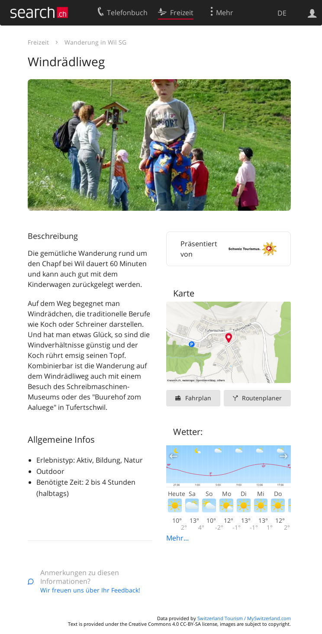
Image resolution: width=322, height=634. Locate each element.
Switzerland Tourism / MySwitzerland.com (244, 618)
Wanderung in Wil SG (95, 42)
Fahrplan (198, 398)
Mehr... (177, 538)
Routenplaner (262, 398)
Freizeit (38, 42)
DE (282, 13)
